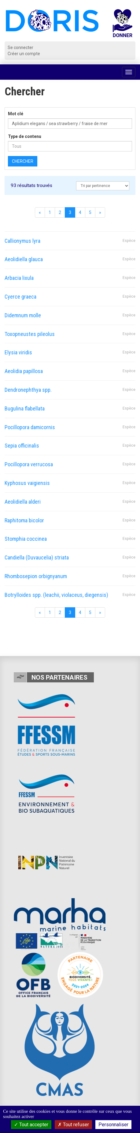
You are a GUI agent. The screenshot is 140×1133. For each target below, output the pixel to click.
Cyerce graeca (20, 296)
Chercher (22, 161)
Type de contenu (24, 136)
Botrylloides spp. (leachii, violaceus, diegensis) (56, 595)
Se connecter (20, 47)
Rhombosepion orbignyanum (36, 576)
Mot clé (15, 113)
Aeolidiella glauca (24, 259)
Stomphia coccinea (26, 539)
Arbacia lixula (19, 278)
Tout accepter (31, 1124)
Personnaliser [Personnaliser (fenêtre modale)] (113, 1124)
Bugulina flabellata (25, 408)
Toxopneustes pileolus (30, 334)
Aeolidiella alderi (23, 501)
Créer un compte (24, 53)
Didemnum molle (23, 315)
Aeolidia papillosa (24, 371)
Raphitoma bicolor (24, 520)
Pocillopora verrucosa (29, 464)
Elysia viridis (18, 352)
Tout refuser (73, 1124)
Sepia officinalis (22, 445)
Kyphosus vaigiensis (27, 483)
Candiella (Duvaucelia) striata (37, 557)
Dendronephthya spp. (28, 390)
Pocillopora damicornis (30, 427)
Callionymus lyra (22, 241)
